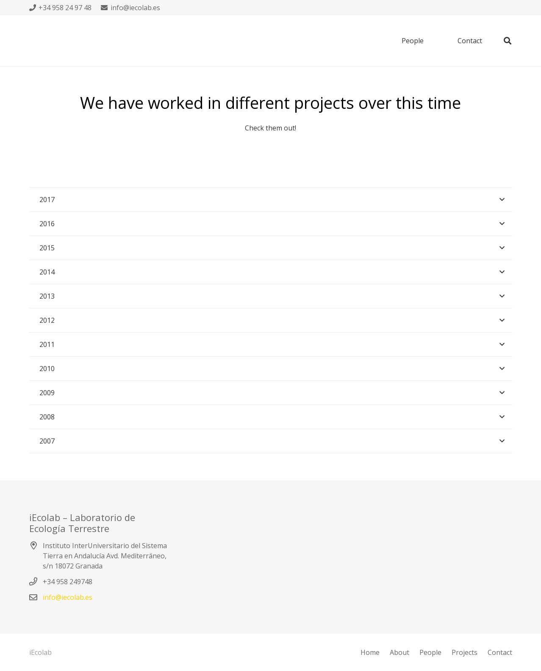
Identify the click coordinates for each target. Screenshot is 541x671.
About (399, 652)
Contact (500, 652)
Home (370, 652)
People (430, 652)
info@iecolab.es (67, 597)
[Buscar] (507, 40)
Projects (464, 652)
